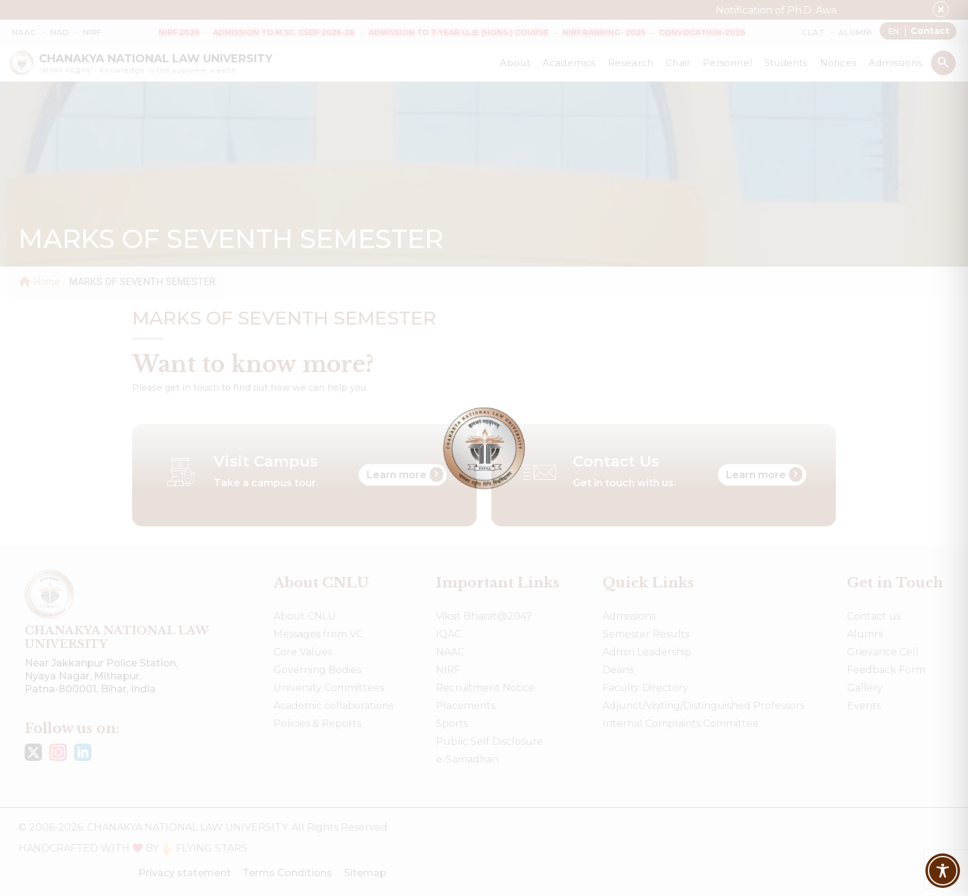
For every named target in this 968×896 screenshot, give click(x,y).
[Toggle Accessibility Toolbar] (943, 871)
